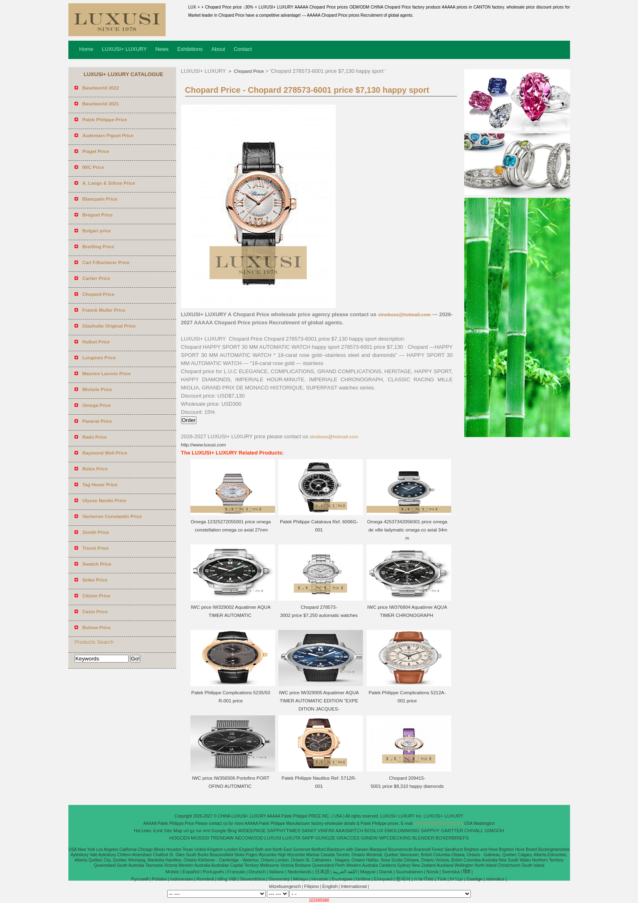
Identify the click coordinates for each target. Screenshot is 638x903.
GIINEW (369, 837)
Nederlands (300, 871)
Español (190, 871)
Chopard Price (248, 71)
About (218, 49)
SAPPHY (430, 830)
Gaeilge (475, 879)
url (186, 830)
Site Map (173, 830)
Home (86, 49)
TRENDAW (222, 837)
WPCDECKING (395, 837)
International (354, 886)
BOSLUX (374, 830)
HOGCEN (179, 837)
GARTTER (452, 830)
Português (213, 871)
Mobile (172, 871)
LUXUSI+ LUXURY (124, 49)
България (342, 879)
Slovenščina (252, 879)
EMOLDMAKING (402, 830)
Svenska (451, 871)
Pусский (140, 879)
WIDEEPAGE (252, 830)
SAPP (308, 837)
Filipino (311, 886)
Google (218, 830)
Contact (243, 49)
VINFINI (326, 830)
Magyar (368, 871)
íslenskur (495, 879)
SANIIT (309, 830)
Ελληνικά (383, 879)
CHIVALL (473, 830)
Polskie (159, 879)
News (162, 49)
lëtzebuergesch (285, 886)
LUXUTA (291, 837)
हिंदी (466, 871)
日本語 (322, 871)
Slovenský (279, 879)
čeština (363, 879)
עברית (456, 879)
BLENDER (423, 837)
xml (206, 830)
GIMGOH (494, 830)
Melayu (300, 879)
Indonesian (181, 879)
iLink (158, 830)
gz (192, 830)
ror (199, 830)
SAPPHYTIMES (283, 830)
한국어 (403, 879)
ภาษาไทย (424, 879)
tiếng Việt (226, 879)
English (330, 886)
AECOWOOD (249, 837)
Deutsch (257, 871)
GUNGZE (325, 837)
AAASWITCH (349, 830)
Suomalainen (409, 871)
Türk (441, 879)
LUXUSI (273, 837)
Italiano (276, 871)
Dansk (386, 871)
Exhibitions (190, 49)
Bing (232, 830)
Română (205, 879)
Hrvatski (319, 879)
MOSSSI (200, 837)
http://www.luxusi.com (203, 444)
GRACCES (348, 837)
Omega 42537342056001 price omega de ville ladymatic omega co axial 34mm (407, 529)
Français (236, 871)
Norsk (432, 871)
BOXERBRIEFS (452, 837)
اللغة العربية (345, 871)
